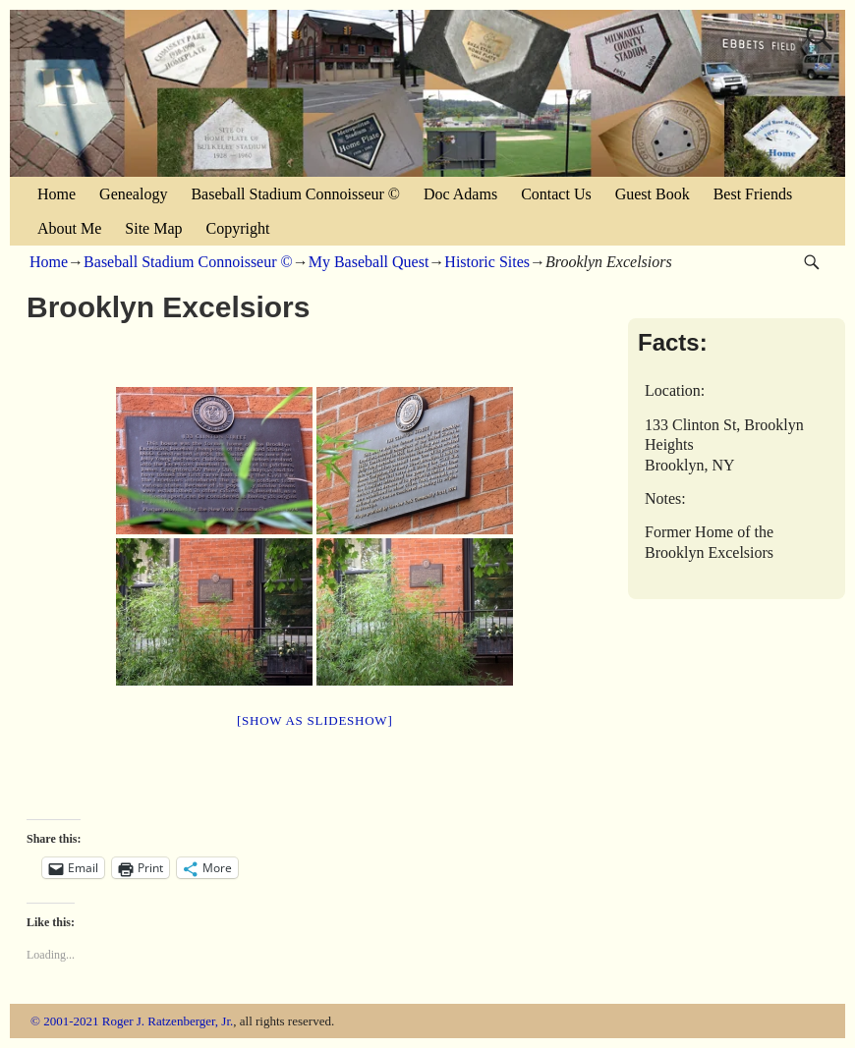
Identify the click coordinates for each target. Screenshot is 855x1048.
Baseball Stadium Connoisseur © (295, 194)
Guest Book (652, 194)
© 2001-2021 (64, 1021)
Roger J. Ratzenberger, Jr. (168, 1021)
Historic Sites (487, 261)
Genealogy (133, 194)
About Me (69, 228)
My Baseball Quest (369, 261)
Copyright (238, 228)
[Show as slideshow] (314, 720)
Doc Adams (460, 194)
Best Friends (752, 194)
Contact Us (556, 194)
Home (56, 194)
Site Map (153, 228)
